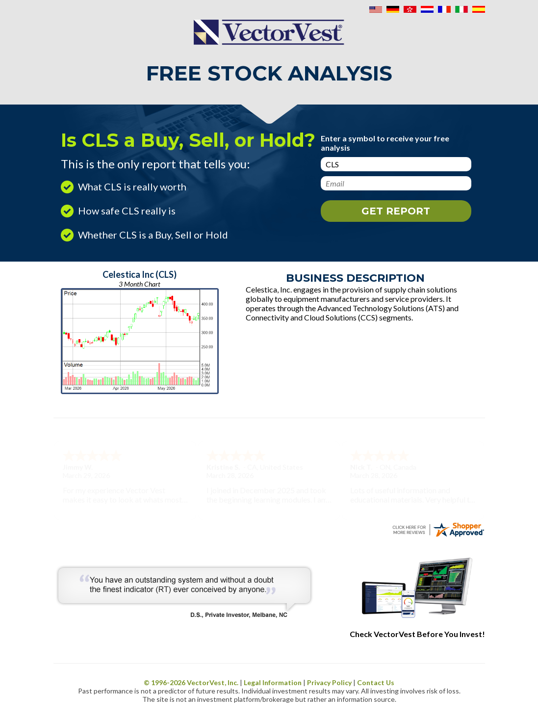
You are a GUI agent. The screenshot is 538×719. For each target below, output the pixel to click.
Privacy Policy (329, 682)
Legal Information (273, 682)
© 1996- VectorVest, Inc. (191, 682)
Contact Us (375, 682)
